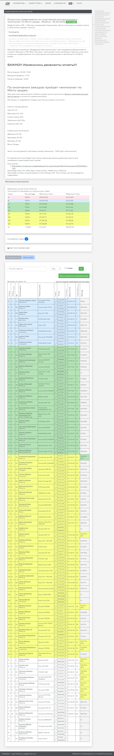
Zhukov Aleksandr (26, 713)
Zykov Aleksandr (25, 593)
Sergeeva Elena (25, 504)
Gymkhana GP (60, 3)
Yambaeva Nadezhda (27, 635)
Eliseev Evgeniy (25, 719)
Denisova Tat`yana (26, 701)
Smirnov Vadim (24, 306)
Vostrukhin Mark (25, 468)
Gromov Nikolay (25, 474)
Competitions (35, 3)
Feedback (6, 754)
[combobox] (27, 269)
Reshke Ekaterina (25, 564)
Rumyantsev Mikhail (27, 683)
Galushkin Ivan (24, 617)
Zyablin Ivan (23, 528)
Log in (79, 3)
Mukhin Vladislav (25, 396)
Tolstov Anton (24, 420)
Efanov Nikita (24, 659)
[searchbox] (27, 269)
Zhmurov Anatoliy (26, 671)
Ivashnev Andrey (25, 695)
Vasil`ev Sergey (25, 480)
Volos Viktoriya (24, 581)
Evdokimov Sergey (26, 737)
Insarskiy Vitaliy (25, 348)
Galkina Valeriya (25, 516)
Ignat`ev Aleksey (25, 731)
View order (28, 257)
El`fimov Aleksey (25, 354)
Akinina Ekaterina (25, 587)
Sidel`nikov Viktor (25, 324)
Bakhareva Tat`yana (26, 498)
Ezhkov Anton (24, 534)
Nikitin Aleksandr (25, 522)
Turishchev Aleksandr (27, 456)
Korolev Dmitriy (25, 623)
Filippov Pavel (24, 372)
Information (19, 3)
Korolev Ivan (23, 665)
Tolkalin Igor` (24, 318)
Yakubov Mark (24, 552)
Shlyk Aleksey (24, 641)
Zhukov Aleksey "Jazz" (27, 300)
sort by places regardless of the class (73, 281)
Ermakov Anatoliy (25, 462)
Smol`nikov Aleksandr (27, 438)
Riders (48, 3)
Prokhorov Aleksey (26, 330)
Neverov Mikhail (25, 450)
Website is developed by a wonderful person (92, 754)
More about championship (17, 181)
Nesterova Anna (25, 605)
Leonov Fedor (24, 336)
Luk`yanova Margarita (27, 426)
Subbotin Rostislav (26, 378)
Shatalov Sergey (25, 540)
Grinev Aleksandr (25, 384)
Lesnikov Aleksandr (26, 575)
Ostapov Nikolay (25, 389)
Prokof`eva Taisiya (26, 653)
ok (81, 269)
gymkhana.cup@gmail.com (24, 754)
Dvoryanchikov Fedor (27, 407)
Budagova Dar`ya (25, 629)
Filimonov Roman (25, 492)
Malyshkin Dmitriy (26, 486)
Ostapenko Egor (25, 569)
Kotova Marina (24, 599)
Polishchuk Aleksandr (27, 360)
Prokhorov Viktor (25, 342)
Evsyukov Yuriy (25, 444)
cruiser (68, 268)
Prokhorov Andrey (26, 401)
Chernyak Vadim (25, 510)
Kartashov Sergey (26, 689)
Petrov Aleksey (25, 707)
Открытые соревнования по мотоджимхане (102, 12)
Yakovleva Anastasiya (27, 647)
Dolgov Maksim (25, 611)
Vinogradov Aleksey (26, 677)
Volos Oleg (23, 312)
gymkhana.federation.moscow (22, 35)
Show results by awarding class (74, 276)
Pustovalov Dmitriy (26, 546)
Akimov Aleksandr (26, 366)
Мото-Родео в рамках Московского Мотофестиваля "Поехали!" (102, 40)
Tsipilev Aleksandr (26, 557)
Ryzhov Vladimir (25, 432)
